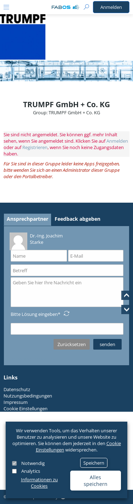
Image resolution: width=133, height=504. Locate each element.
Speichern (93, 463)
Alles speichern (95, 480)
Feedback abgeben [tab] (77, 218)
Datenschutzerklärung (33, 358)
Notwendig (33, 463)
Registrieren (35, 147)
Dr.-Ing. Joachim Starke (36, 240)
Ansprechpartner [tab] (27, 218)
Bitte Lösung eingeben (34, 314)
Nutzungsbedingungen (28, 396)
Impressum (16, 402)
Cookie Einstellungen (26, 408)
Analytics (30, 471)
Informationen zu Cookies (39, 482)
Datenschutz (17, 389)
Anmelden (111, 7)
